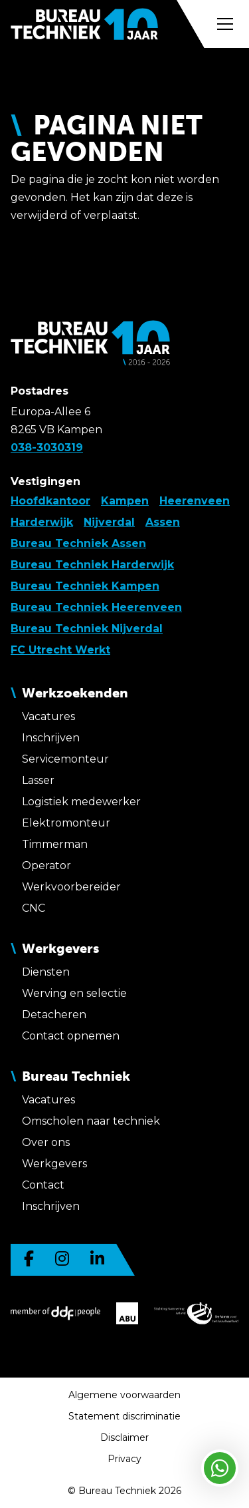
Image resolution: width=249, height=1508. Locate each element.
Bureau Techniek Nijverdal (87, 628)
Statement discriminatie (124, 1416)
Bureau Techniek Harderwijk (92, 564)
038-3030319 (47, 447)
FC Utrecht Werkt (60, 650)
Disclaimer (124, 1437)
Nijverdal (109, 522)
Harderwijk (42, 522)
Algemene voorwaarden (124, 1395)
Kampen (125, 500)
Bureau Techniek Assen (78, 543)
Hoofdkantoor (50, 500)
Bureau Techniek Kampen (85, 586)
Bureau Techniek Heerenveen (96, 607)
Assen (162, 522)
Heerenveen (194, 500)
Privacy (124, 1459)
